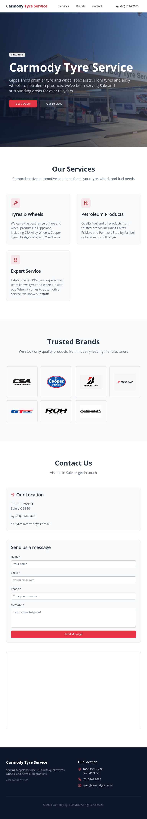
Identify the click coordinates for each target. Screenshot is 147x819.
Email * (15, 573)
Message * (17, 605)
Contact (97, 6)
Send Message (73, 634)
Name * (16, 556)
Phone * (16, 589)
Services (64, 6)
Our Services (54, 103)
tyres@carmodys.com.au (33, 524)
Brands (80, 6)
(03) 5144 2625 (26, 516)
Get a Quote (23, 103)
